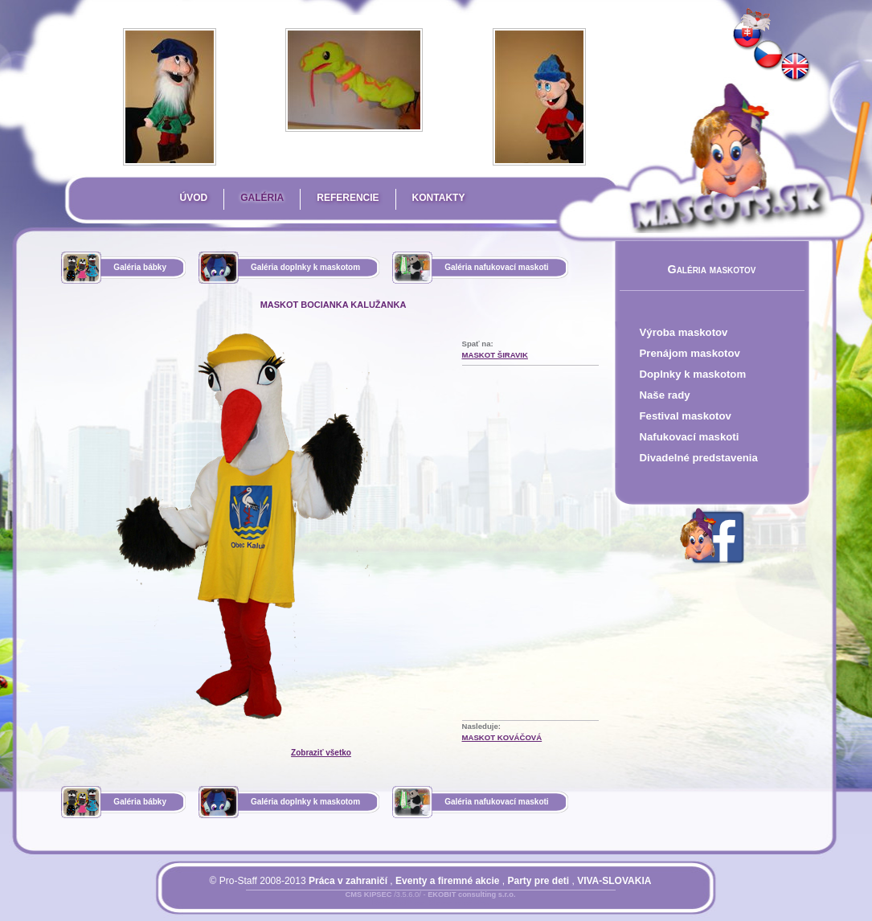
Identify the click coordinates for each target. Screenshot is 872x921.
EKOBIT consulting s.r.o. (471, 894)
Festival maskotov (685, 416)
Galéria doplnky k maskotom (305, 267)
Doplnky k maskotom (693, 374)
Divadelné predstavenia (699, 458)
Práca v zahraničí (348, 880)
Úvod (194, 197)
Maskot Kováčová (502, 737)
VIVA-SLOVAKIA (614, 880)
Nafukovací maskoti (689, 437)
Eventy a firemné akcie (447, 880)
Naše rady (665, 395)
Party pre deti (538, 880)
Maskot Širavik (495, 354)
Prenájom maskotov (690, 353)
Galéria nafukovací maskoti (496, 267)
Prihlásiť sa (398, 904)
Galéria (262, 197)
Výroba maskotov (684, 332)
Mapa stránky (458, 904)
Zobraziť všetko (321, 752)
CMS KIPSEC (368, 894)
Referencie (348, 197)
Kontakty (438, 197)
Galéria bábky (139, 267)
